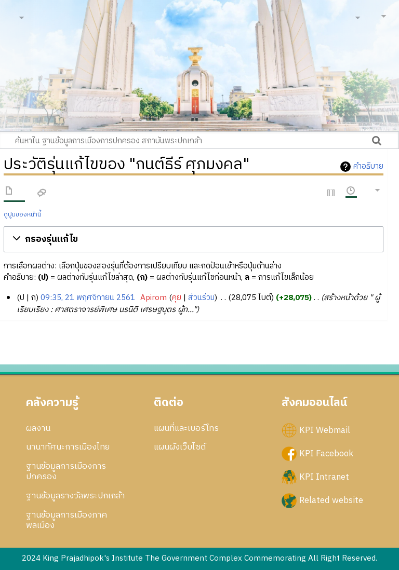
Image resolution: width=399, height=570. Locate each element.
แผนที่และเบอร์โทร (186, 428)
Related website (331, 500)
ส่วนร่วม (201, 297)
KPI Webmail (324, 430)
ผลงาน (38, 428)
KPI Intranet (324, 476)
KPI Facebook (326, 453)
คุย (176, 297)
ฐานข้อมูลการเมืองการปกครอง (66, 471)
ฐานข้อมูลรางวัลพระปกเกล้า (75, 495)
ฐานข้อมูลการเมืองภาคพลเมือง (66, 520)
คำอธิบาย (368, 166)
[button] (193, 239)
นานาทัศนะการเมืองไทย (68, 447)
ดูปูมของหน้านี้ (22, 214)
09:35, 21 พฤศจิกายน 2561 (88, 297)
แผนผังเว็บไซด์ (180, 447)
